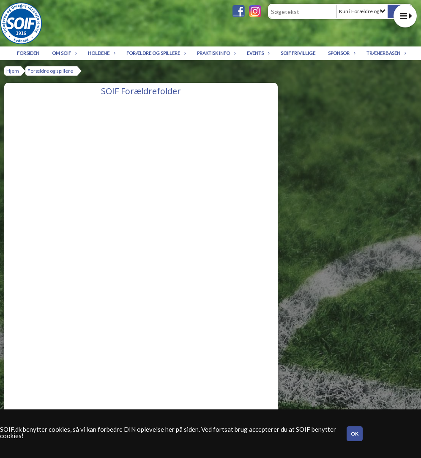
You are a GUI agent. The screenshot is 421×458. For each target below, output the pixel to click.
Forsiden (28, 53)
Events (257, 53)
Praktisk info (215, 53)
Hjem (12, 71)
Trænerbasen (385, 53)
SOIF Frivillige (298, 53)
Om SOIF (63, 53)
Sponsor (341, 53)
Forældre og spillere (155, 53)
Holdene (101, 53)
